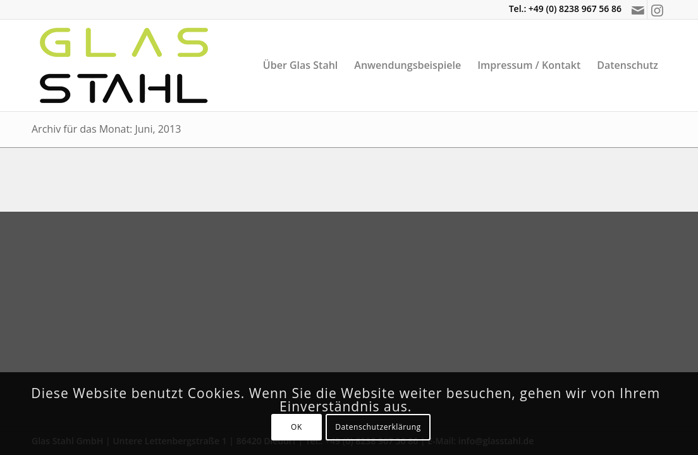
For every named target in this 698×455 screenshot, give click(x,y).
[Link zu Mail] (637, 9)
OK (296, 427)
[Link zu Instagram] (656, 9)
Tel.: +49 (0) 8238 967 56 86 (565, 9)
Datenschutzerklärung (378, 427)
